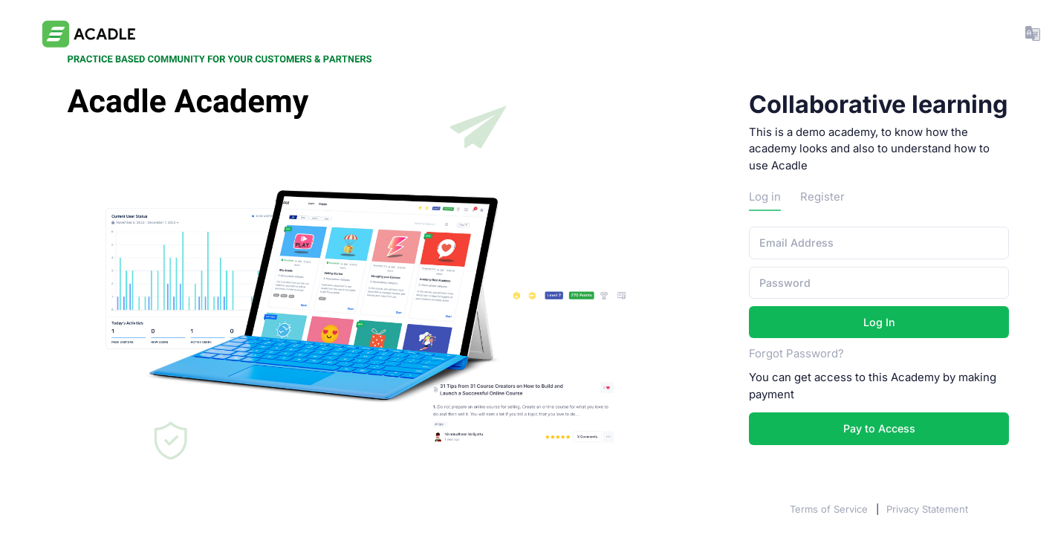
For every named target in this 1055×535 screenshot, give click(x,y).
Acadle (37, 509)
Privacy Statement (927, 509)
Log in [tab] (765, 197)
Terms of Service (830, 509)
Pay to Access (879, 428)
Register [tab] (822, 197)
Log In (879, 322)
